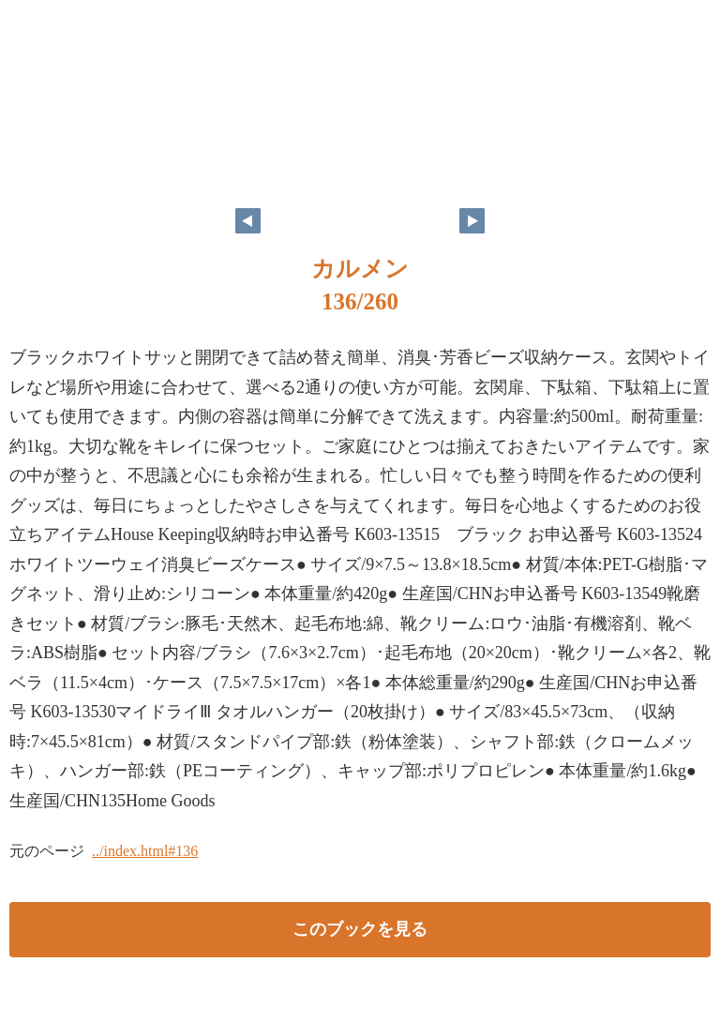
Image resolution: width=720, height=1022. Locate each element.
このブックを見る (360, 929)
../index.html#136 (145, 851)
